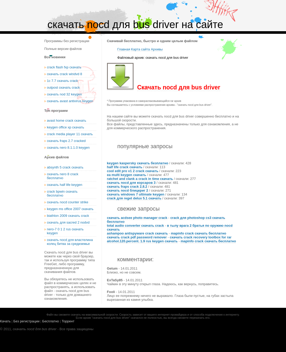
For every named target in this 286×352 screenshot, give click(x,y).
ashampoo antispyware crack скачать (137, 233)
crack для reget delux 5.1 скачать (134, 198)
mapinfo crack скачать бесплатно (198, 233)
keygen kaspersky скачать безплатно (137, 163)
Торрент (68, 321)
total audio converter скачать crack (135, 225)
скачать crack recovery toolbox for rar (200, 237)
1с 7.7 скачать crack (62, 81)
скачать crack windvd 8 (64, 74)
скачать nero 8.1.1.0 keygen (68, 147)
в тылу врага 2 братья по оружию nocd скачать (170, 227)
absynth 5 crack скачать (65, 167)
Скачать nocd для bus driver (178, 87)
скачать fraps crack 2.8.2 (127, 186)
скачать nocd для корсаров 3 (131, 183)
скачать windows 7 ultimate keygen (135, 194)
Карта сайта (140, 49)
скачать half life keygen (64, 185)
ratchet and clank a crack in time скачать (140, 179)
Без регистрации (26, 321)
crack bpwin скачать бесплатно (62, 193)
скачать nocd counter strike (67, 202)
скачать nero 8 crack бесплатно (62, 176)
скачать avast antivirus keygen (70, 101)
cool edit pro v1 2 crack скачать (132, 171)
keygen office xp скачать (65, 127)
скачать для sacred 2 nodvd (68, 222)
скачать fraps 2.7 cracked (66, 141)
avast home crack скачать (66, 120)
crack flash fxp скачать (64, 67)
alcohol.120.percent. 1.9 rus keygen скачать (142, 241)
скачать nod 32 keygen (64, 94)
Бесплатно (50, 321)
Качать (5, 321)
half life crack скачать (125, 167)
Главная (123, 49)
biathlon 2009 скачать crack (68, 216)
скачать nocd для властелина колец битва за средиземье (70, 242)
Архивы (157, 49)
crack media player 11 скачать (70, 134)
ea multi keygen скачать (126, 175)
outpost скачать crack (63, 87)
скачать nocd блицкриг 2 (127, 190)
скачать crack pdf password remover (137, 237)
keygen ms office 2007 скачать (70, 209)
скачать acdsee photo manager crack (137, 218)
